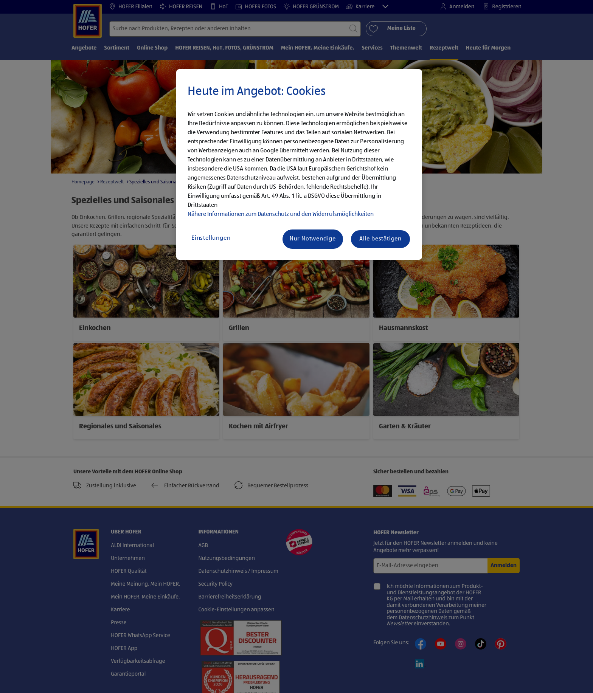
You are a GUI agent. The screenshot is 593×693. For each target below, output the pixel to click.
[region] (299, 164)
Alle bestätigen (380, 239)
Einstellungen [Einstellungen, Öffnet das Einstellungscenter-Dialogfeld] (210, 238)
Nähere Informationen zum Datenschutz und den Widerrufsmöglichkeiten (281, 214)
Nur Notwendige (313, 239)
